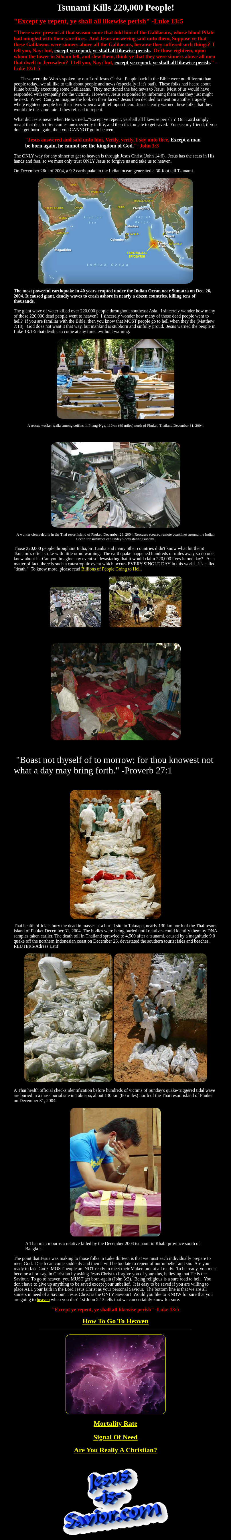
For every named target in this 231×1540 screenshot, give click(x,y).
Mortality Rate (115, 1423)
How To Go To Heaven (115, 1321)
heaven (43, 1299)
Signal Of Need (115, 1437)
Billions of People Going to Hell (111, 568)
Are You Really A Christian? (115, 1450)
